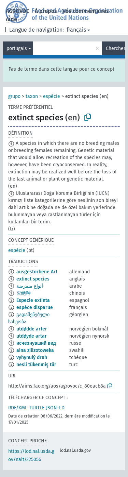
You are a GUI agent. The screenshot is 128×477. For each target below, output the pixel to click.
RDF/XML (17, 408)
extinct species (32, 279)
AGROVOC (17, 11)
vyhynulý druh (31, 357)
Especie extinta (33, 300)
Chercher (115, 48)
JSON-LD (55, 408)
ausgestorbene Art (36, 272)
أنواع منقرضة (29, 286)
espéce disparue (34, 307)
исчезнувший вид (36, 343)
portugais (16, 48)
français (76, 30)
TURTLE (36, 408)
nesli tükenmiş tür (36, 365)
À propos (46, 11)
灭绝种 (23, 293)
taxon (32, 96)
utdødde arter (31, 329)
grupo (14, 96)
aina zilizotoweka (35, 350)
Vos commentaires (85, 11)
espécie (51, 96)
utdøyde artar (31, 336)
